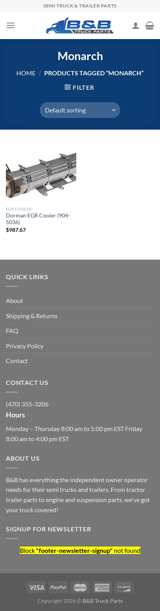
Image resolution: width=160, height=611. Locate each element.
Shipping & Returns (32, 315)
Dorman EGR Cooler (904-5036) (38, 219)
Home (26, 73)
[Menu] (10, 25)
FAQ (12, 330)
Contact (17, 360)
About (14, 300)
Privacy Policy (24, 345)
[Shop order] (80, 110)
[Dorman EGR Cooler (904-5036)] (41, 172)
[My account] (136, 25)
